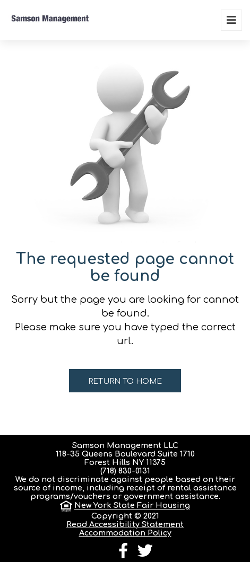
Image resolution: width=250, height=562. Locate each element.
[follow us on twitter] (145, 553)
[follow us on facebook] (123, 553)
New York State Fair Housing (132, 506)
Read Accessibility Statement (125, 524)
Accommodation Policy (125, 533)
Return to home (125, 381)
